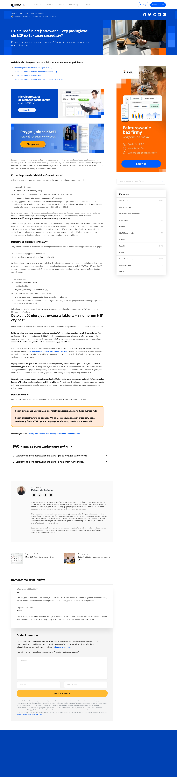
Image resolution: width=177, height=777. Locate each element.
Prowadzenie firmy (126, 259)
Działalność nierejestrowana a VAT (28, 75)
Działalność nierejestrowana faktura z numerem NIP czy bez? (39, 79)
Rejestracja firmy (125, 265)
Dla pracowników (125, 207)
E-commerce (123, 220)
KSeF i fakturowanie (126, 233)
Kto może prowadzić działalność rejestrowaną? (33, 68)
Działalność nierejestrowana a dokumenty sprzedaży (35, 71)
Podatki (122, 246)
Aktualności (123, 201)
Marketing (122, 239)
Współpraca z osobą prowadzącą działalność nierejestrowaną (54, 433)
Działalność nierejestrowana (129, 214)
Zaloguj (144, 5)
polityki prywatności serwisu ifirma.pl (30, 714)
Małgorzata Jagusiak (19, 16)
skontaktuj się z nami (63, 647)
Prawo (121, 252)
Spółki (121, 272)
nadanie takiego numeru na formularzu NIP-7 (48, 351)
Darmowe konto (158, 5)
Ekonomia (122, 227)
